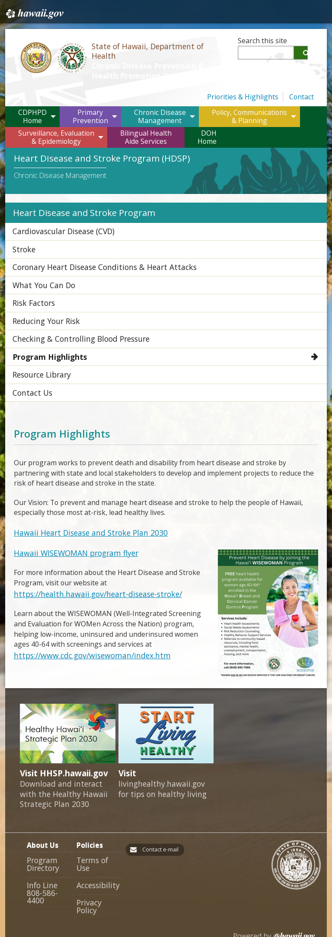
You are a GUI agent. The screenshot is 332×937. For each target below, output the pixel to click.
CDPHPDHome (32, 115)
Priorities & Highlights (242, 95)
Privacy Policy (98, 871)
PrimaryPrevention (90, 115)
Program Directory (42, 841)
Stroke (22, 243)
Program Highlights (46, 340)
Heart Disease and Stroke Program (78, 210)
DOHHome (207, 135)
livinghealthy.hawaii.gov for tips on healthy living (162, 767)
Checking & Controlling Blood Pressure (74, 324)
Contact (301, 95)
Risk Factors (31, 292)
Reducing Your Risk (42, 308)
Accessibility (96, 854)
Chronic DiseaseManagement (160, 115)
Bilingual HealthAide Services (146, 135)
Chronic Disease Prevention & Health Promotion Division (158, 71)
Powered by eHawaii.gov (274, 900)
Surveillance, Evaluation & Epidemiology (56, 135)
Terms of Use (98, 838)
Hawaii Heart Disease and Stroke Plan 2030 (83, 511)
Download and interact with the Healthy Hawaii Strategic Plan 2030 (64, 772)
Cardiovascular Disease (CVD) (59, 227)
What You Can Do (40, 276)
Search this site (262, 40)
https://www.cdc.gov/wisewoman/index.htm (83, 630)
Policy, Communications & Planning (249, 115)
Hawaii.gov (34, 11)
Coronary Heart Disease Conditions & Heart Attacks (94, 259)
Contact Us (29, 373)
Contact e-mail (157, 827)
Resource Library (39, 357)
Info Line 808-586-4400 (49, 865)
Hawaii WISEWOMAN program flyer (71, 530)
